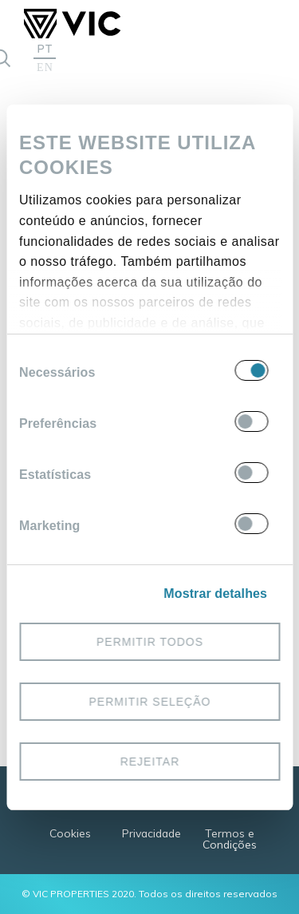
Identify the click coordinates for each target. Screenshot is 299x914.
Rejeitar (149, 760)
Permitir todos (149, 641)
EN (45, 67)
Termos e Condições (230, 838)
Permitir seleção (149, 700)
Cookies (70, 833)
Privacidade (151, 833)
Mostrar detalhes (215, 593)
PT (45, 48)
